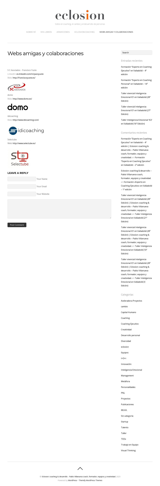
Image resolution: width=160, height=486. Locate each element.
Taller (123, 433)
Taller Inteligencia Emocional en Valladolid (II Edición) (136, 282)
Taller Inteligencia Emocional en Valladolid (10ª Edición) (136, 250)
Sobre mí (31, 32)
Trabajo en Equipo (129, 444)
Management (127, 375)
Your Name (42, 179)
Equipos (124, 352)
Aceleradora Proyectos (131, 300)
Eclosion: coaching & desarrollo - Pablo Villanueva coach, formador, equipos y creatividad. (79, 476)
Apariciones (63, 32)
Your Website (43, 194)
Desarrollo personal (130, 335)
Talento (124, 427)
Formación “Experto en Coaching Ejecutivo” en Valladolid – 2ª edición (136, 161)
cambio (124, 306)
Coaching (125, 318)
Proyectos (125, 398)
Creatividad (126, 329)
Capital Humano (128, 312)
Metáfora (125, 381)
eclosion (125, 346)
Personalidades (128, 387)
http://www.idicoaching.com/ (26, 120)
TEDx (123, 439)
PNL (123, 393)
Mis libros (46, 32)
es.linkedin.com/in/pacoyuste (30, 74)
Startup (124, 421)
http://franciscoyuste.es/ (24, 77)
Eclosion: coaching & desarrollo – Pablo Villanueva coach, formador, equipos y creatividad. (136, 174)
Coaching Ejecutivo (130, 323)
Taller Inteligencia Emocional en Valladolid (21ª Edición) (136, 218)
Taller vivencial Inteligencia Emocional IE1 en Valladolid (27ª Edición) (135, 110)
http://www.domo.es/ (22, 98)
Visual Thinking (128, 450)
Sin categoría (127, 416)
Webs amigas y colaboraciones (116, 32)
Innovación (126, 364)
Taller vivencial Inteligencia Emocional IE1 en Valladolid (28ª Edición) (135, 97)
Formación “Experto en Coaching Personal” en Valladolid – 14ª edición (136, 84)
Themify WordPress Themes (90, 480)
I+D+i (123, 358)
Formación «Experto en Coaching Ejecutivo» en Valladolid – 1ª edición (136, 186)
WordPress (72, 480)
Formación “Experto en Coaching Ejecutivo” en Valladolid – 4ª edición (136, 70)
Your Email (42, 186)
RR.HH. (124, 410)
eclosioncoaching (84, 32)
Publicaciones (127, 404)
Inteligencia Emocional (131, 369)
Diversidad (126, 341)
